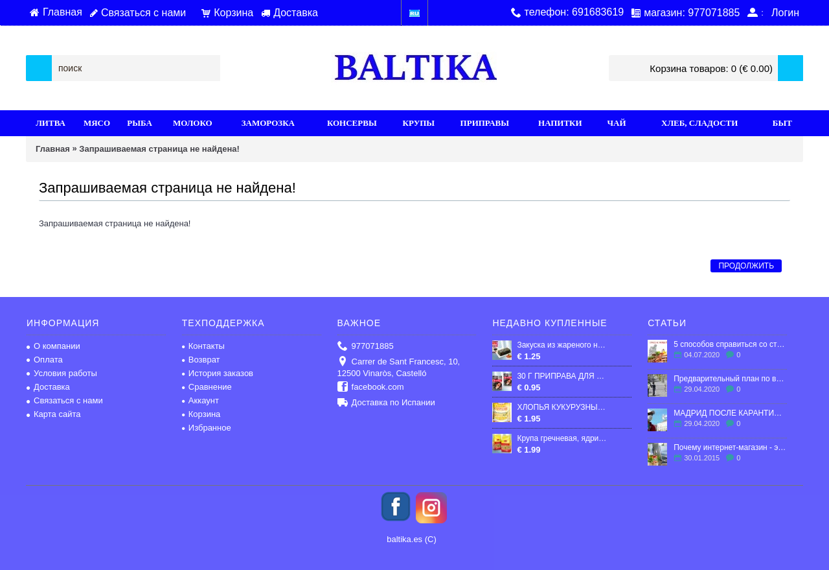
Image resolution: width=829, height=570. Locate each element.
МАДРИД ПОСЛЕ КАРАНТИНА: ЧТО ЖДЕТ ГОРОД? (730, 413)
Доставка (48, 387)
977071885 (365, 346)
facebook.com (370, 387)
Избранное (206, 428)
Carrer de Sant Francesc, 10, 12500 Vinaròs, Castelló (398, 367)
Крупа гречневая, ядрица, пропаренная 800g (563, 438)
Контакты (203, 346)
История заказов (217, 373)
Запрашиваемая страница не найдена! (159, 149)
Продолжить (746, 265)
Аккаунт (200, 400)
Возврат (201, 359)
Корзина (201, 414)
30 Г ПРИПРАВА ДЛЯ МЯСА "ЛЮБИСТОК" (563, 376)
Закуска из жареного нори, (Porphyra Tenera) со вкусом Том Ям (563, 345)
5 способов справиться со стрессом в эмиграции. (730, 344)
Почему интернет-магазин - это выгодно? (730, 447)
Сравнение (207, 387)
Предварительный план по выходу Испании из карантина (730, 378)
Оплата (45, 359)
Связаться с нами (65, 400)
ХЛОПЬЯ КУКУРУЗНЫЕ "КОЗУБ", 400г (563, 407)
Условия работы (62, 373)
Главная (53, 149)
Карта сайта (53, 414)
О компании (53, 346)
